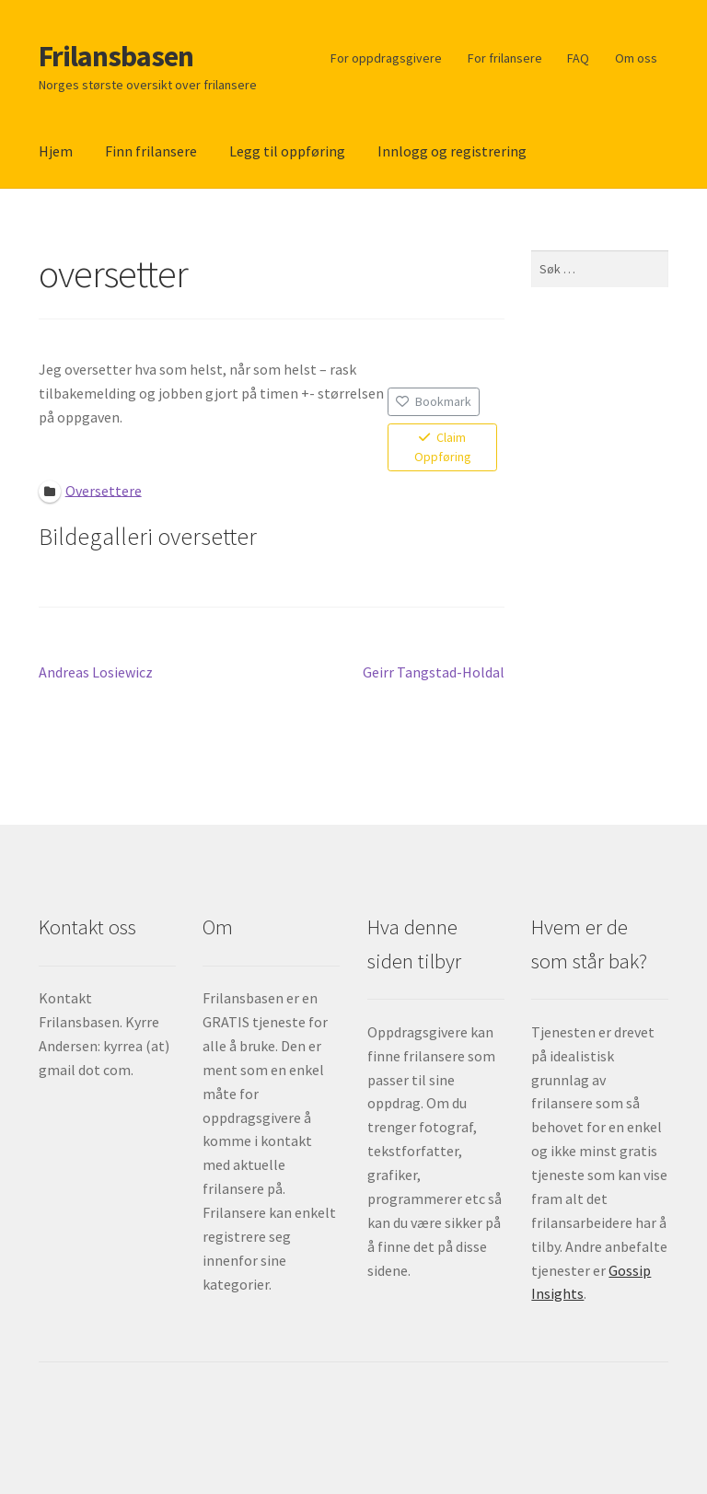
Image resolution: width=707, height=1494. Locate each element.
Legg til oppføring (287, 151)
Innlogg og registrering (452, 151)
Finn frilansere (151, 151)
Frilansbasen (116, 56)
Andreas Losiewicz (96, 673)
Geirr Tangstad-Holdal (433, 673)
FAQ (578, 58)
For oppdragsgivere (386, 58)
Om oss (636, 58)
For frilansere (505, 58)
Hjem (56, 151)
